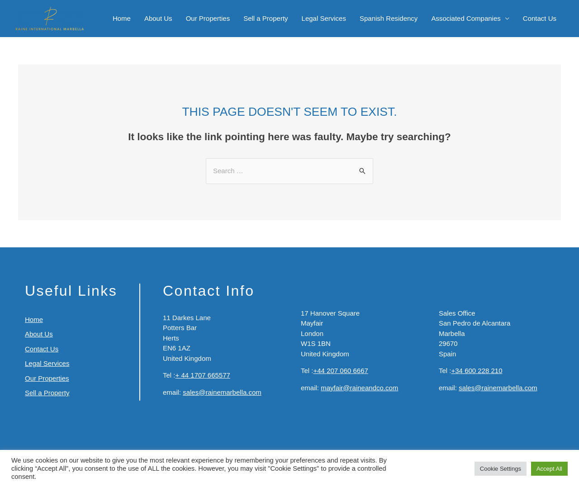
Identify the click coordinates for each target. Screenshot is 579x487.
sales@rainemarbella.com (222, 392)
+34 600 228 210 (477, 370)
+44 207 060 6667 (340, 370)
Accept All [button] (549, 468)
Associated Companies (465, 18)
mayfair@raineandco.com (359, 388)
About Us (158, 18)
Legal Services (324, 18)
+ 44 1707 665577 (203, 375)
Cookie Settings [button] (500, 468)
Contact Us (539, 18)
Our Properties (208, 18)
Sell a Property (265, 18)
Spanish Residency (389, 18)
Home (122, 18)
